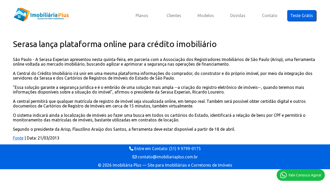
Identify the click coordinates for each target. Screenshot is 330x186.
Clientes (174, 15)
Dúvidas (237, 15)
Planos (142, 15)
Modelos (205, 15)
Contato (269, 15)
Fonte (18, 138)
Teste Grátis (301, 15)
